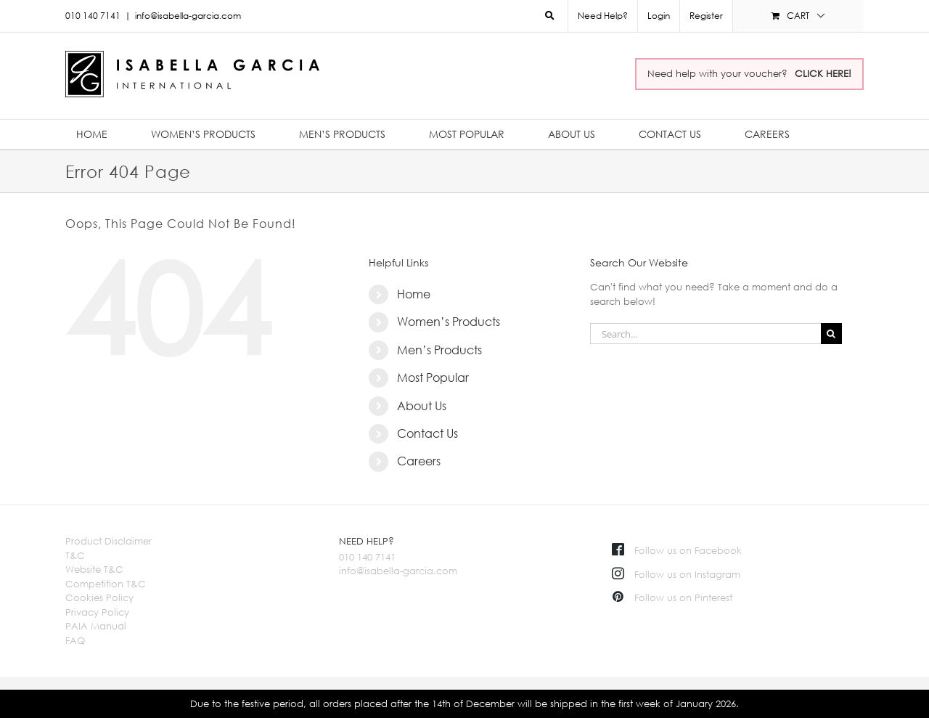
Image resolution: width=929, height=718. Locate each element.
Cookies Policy (99, 597)
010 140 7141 (367, 557)
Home (413, 294)
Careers (419, 461)
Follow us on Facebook (677, 550)
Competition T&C (105, 584)
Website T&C (94, 569)
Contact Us (427, 433)
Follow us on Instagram (676, 574)
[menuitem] (658, 16)
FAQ (75, 640)
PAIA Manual (95, 626)
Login (658, 15)
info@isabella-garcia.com (188, 15)
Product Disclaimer (108, 541)
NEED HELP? (366, 541)
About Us (421, 406)
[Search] (831, 333)
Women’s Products (448, 321)
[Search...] (705, 333)
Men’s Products (439, 350)
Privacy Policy (97, 612)
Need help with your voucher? (749, 73)
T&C (75, 555)
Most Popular (433, 377)
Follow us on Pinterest (672, 597)
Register (706, 15)
